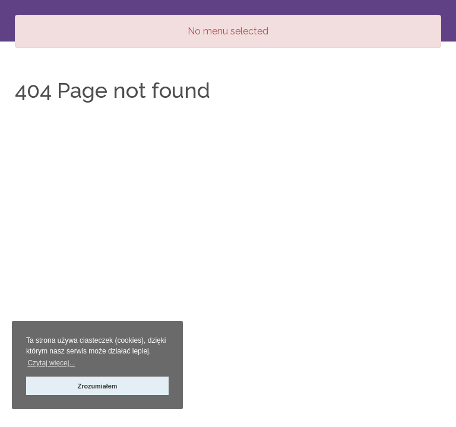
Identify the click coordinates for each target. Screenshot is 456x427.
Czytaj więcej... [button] (51, 363)
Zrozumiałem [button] (98, 386)
